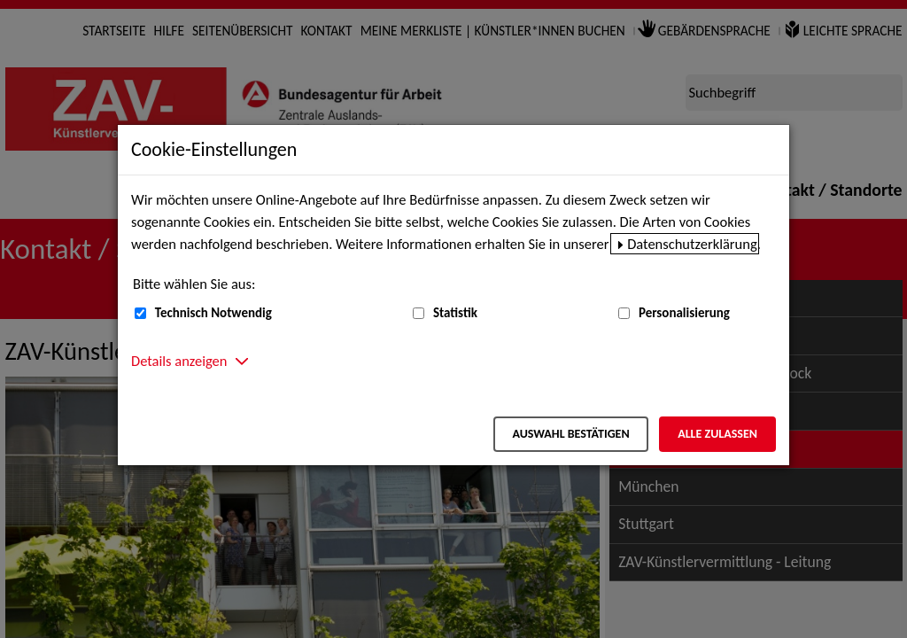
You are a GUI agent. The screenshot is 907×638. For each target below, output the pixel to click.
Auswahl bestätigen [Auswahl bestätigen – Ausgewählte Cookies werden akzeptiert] (570, 433)
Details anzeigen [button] (179, 361)
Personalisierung (684, 313)
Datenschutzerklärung (692, 244)
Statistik (455, 313)
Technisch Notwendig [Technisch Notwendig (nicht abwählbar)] (213, 313)
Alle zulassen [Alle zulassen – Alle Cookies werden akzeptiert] (717, 433)
